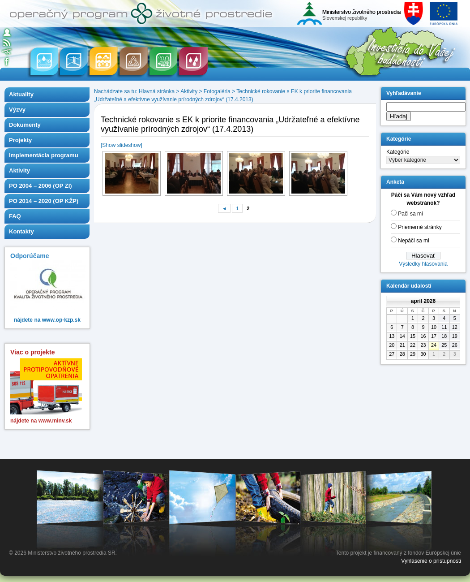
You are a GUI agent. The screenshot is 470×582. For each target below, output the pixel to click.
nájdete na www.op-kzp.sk (47, 320)
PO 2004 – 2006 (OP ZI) (40, 185)
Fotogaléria (217, 91)
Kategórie (397, 152)
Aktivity (19, 170)
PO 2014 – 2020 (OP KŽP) (43, 201)
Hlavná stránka (157, 91)
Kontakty (21, 231)
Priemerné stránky (419, 227)
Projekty (20, 140)
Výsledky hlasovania (423, 264)
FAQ (15, 216)
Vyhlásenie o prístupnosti (431, 561)
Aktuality (21, 94)
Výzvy (17, 109)
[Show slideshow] (121, 145)
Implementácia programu (43, 155)
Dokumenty (25, 124)
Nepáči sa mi (413, 240)
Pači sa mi (410, 214)
